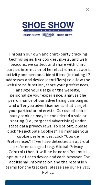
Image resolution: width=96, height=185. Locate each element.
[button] (87, 9)
